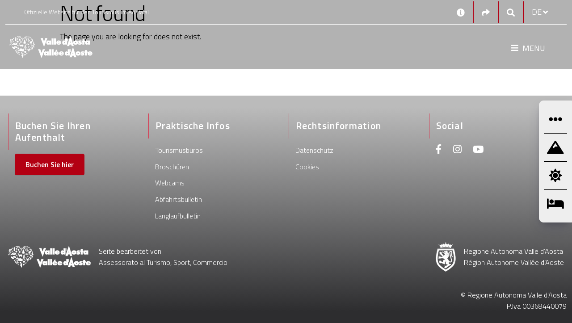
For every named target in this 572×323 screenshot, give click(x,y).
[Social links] (486, 12)
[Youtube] (478, 150)
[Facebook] (439, 150)
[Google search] (511, 12)
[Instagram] (457, 150)
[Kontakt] (461, 12)
